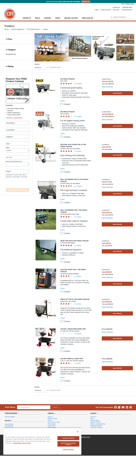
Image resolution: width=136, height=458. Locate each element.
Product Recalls (52, 427)
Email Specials (127, 10)
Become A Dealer (52, 418)
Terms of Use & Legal (54, 422)
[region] (42, 441)
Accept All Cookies (68, 438)
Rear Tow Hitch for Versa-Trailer (74, 241)
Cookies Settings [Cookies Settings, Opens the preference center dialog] (68, 449)
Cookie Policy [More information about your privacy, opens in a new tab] (17, 443)
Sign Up (55, 407)
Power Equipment (17, 29)
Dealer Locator (71, 18)
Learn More (117, 93)
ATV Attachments (33, 29)
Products (27, 18)
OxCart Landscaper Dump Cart (73, 329)
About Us (50, 417)
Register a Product (95, 422)
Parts (91, 418)
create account (106, 10)
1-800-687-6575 (127, 7)
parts (57, 18)
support (47, 18)
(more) (62, 101)
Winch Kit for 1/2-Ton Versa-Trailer (74, 299)
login (97, 10)
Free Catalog (87, 18)
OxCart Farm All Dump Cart (71, 358)
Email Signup (10, 407)
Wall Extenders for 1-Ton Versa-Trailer (74, 211)
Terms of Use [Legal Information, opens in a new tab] (26, 443)
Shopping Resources (96, 425)
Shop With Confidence (96, 427)
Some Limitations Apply (127, 4)
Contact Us (116, 7)
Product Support (94, 420)
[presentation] (18, 183)
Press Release (52, 424)
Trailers (45, 29)
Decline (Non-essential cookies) (68, 443)
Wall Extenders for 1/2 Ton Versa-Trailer (74, 180)
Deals (37, 18)
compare (66, 104)
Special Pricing (9, 424)
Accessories (9, 54)
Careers (50, 420)
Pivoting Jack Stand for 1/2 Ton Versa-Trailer (73, 145)
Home (6, 29)
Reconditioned (9, 426)
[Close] (77, 431)
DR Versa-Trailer (67, 79)
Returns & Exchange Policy (97, 424)
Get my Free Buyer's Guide (17, 190)
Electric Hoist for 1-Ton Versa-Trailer (73, 270)
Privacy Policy (51, 425)
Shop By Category (10, 416)
